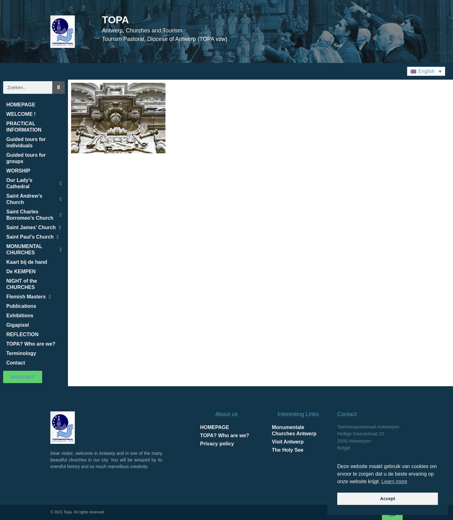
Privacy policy (217, 443)
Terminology (21, 353)
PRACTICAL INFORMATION (24, 127)
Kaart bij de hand (26, 262)
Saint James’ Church (33, 227)
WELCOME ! (21, 114)
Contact (15, 362)
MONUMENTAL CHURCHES (34, 249)
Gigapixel (17, 325)
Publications (21, 306)
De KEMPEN (21, 271)
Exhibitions (19, 315)
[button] (426, 71)
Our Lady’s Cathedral (34, 183)
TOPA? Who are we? (30, 344)
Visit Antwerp (288, 441)
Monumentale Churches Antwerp (294, 430)
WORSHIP (18, 170)
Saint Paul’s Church (32, 237)
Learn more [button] (394, 481)
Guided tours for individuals (26, 142)
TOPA (115, 19)
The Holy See (287, 450)
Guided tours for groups (26, 158)
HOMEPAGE (20, 104)
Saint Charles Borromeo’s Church (34, 215)
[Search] (58, 87)
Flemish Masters (28, 297)
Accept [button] (387, 498)
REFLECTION (22, 334)
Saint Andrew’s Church (34, 199)
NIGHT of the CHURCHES (21, 284)
